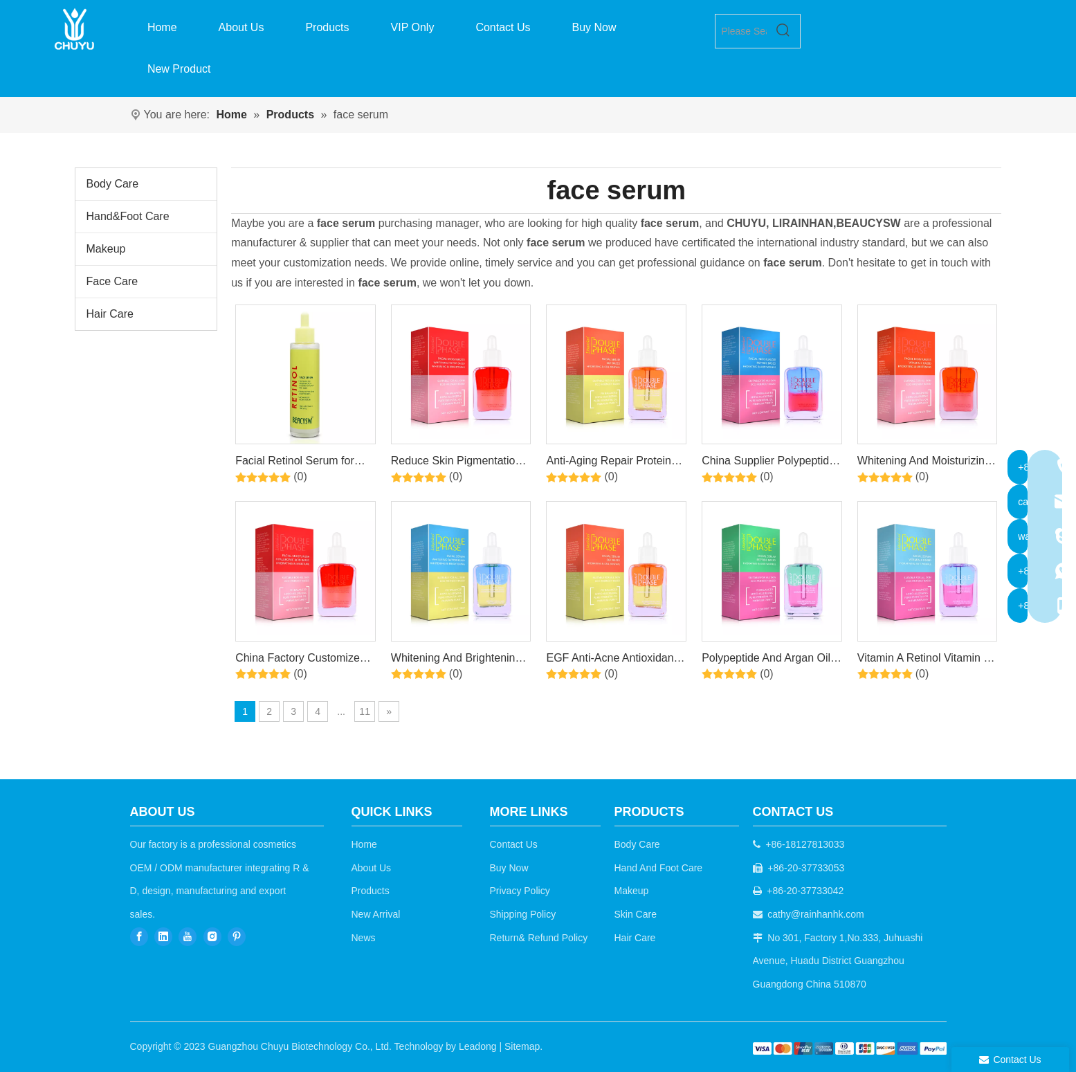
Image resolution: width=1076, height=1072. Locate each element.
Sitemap (522, 1046)
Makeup (106, 249)
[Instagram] (212, 937)
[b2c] (850, 1049)
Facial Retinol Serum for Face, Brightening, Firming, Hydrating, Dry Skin (301, 463)
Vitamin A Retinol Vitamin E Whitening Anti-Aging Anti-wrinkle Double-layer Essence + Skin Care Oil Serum (924, 660)
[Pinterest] (237, 937)
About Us (372, 867)
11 (364, 711)
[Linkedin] (163, 937)
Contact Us (514, 844)
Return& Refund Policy (539, 937)
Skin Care (635, 914)
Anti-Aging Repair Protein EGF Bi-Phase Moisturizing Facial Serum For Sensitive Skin (612, 463)
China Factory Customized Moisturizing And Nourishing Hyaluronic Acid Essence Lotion (303, 660)
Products (371, 890)
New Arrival (376, 914)
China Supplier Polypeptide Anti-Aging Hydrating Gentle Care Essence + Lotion (770, 463)
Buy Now (509, 867)
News (364, 937)
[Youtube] (188, 937)
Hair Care (110, 314)
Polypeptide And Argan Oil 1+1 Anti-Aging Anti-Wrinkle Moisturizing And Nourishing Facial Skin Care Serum (770, 660)
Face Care (112, 281)
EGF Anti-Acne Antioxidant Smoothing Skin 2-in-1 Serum (611, 660)
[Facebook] (139, 937)
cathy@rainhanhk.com (815, 914)
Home (364, 844)
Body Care (112, 184)
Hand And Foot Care (658, 867)
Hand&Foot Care (128, 216)
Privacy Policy (520, 890)
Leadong (478, 1046)
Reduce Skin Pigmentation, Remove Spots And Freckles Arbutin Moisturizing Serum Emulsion (461, 463)
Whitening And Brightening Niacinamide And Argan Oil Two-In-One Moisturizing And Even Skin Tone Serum (458, 660)
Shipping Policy (523, 914)
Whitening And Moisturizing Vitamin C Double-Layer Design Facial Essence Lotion (924, 463)
